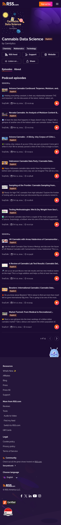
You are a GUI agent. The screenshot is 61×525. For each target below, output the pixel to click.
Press (5, 385)
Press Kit (6, 390)
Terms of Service (10, 451)
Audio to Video (10, 416)
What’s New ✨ (9, 371)
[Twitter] (25, 496)
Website (50, 54)
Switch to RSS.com (12, 425)
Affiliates (6, 376)
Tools (5, 411)
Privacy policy (9, 446)
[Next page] (56, 338)
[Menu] (57, 4)
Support (6, 395)
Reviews (6, 406)
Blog (5, 380)
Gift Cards (7, 430)
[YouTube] (35, 496)
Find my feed (9, 420)
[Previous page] (50, 338)
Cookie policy (9, 441)
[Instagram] (39, 496)
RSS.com (38, 462)
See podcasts (9, 466)
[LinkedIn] (30, 496)
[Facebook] (21, 496)
